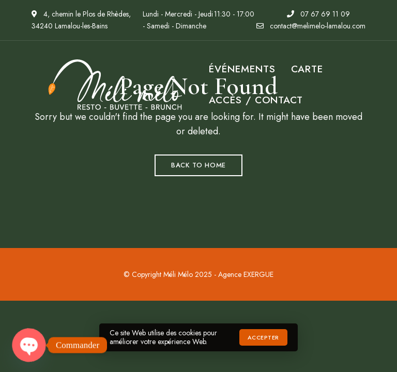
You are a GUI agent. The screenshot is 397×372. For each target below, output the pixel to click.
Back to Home (198, 165)
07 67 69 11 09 (318, 14)
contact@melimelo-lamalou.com (310, 26)
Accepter (263, 337)
